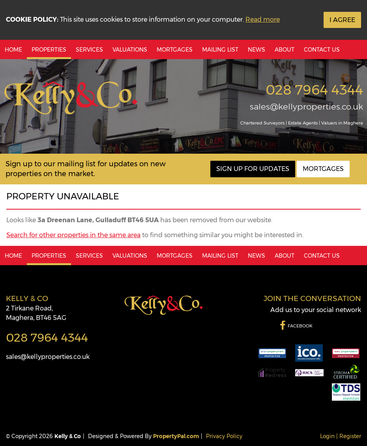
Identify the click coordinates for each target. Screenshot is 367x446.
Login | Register (340, 436)
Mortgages (175, 49)
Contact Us (322, 49)
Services (89, 49)
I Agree (342, 20)
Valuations (129, 49)
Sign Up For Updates (252, 169)
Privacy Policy (224, 436)
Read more (262, 19)
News (256, 49)
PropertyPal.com (176, 436)
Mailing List (220, 49)
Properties (49, 49)
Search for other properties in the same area (73, 235)
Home (13, 49)
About (284, 49)
